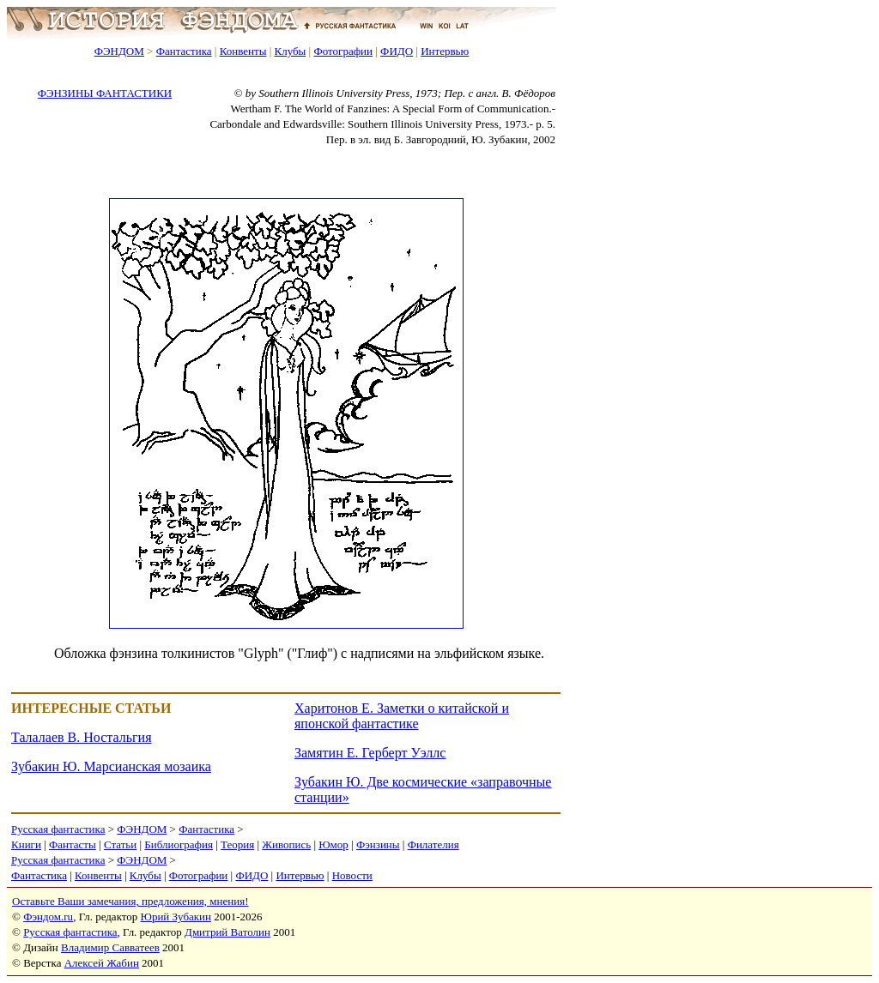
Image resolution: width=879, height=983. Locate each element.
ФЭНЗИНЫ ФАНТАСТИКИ (105, 93)
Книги (26, 844)
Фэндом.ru (48, 916)
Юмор (333, 844)
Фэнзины (378, 844)
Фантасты (72, 844)
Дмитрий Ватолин (227, 932)
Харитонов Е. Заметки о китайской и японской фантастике (401, 716)
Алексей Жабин (101, 962)
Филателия (433, 844)
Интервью (445, 51)
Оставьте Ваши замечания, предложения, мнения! (130, 901)
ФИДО (396, 51)
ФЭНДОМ (119, 51)
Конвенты (243, 51)
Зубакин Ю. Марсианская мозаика (111, 766)
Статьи (120, 844)
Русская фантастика (58, 829)
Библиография (178, 844)
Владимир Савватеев (110, 947)
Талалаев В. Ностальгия (81, 737)
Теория (237, 844)
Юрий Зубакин (176, 916)
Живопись (286, 844)
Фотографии (343, 51)
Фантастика (184, 51)
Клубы (290, 51)
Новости (352, 875)
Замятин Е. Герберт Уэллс (370, 752)
